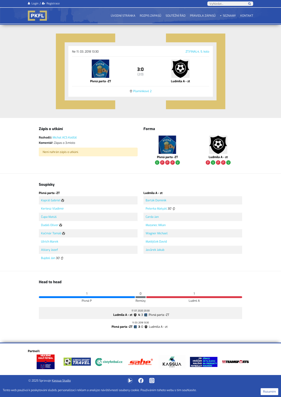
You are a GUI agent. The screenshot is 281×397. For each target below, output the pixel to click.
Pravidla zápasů (203, 16)
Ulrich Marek (49, 241)
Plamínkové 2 (142, 91)
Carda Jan (152, 217)
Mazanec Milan (156, 225)
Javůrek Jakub (155, 250)
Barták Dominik (156, 200)
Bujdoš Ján (48, 258)
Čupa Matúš (49, 217)
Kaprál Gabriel (50, 200)
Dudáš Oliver (49, 225)
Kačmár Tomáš (51, 233)
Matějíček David (156, 241)
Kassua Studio (61, 381)
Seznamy (229, 16)
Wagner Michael (157, 233)
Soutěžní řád (176, 16)
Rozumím (269, 392)
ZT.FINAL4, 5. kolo (197, 51)
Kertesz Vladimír (52, 208)
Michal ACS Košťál (65, 137)
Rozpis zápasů (150, 16)
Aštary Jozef (49, 250)
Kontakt (246, 16)
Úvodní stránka (123, 16)
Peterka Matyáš (156, 208)
